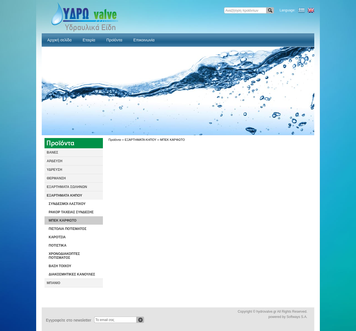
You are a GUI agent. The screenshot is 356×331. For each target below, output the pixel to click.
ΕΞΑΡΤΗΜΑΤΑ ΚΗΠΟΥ (64, 195)
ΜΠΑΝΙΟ (53, 283)
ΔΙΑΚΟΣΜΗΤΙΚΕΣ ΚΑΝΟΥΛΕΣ (72, 274)
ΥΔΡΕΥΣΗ (54, 170)
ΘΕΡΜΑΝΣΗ (56, 178)
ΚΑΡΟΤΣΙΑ (57, 237)
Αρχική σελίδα (59, 40)
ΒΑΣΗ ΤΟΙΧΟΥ (60, 266)
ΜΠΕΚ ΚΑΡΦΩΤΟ (62, 220)
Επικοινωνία (144, 40)
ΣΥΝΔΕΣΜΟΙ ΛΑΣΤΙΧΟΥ (67, 204)
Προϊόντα (114, 40)
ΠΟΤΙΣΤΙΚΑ (57, 245)
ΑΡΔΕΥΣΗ (54, 161)
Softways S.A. (296, 317)
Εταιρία (89, 40)
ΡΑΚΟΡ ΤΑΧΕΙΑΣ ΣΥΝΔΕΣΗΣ (71, 212)
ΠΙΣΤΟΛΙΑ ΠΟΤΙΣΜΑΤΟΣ (67, 229)
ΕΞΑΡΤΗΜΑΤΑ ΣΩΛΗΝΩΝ (67, 187)
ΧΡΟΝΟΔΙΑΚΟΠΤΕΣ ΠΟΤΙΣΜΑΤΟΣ (64, 256)
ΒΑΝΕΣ (52, 152)
